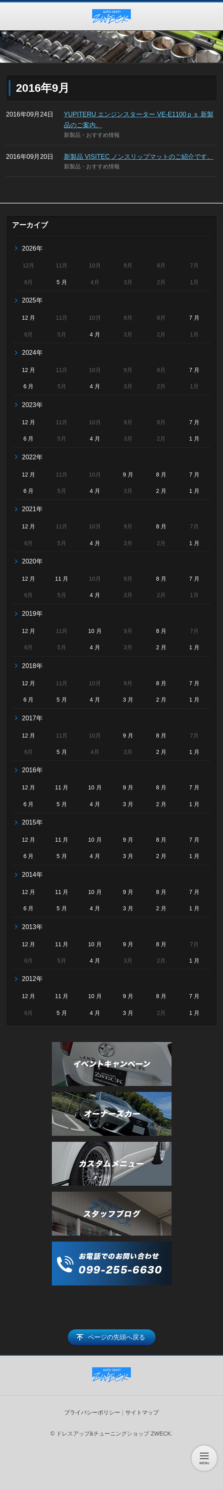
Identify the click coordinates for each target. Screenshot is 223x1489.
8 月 (161, 474)
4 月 (95, 334)
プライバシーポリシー (92, 1412)
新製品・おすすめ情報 (92, 135)
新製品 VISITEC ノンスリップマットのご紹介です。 (138, 156)
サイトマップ (142, 1412)
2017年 (32, 718)
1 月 (194, 438)
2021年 (32, 509)
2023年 (32, 404)
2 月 (161, 491)
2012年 (32, 978)
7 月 (194, 317)
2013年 (32, 926)
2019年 (32, 613)
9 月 (128, 474)
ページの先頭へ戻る (116, 1337)
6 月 (29, 386)
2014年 (32, 874)
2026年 (32, 248)
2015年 (32, 822)
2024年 (32, 352)
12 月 (28, 317)
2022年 (32, 457)
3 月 (128, 699)
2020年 (32, 561)
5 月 (62, 282)
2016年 (32, 770)
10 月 (94, 631)
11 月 (61, 578)
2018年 (32, 665)
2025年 (32, 300)
